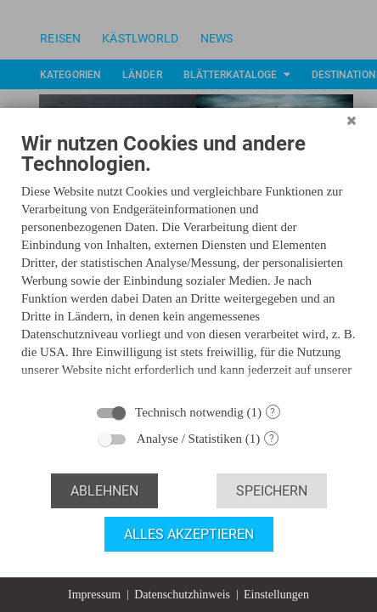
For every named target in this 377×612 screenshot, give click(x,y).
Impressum (94, 594)
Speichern (271, 491)
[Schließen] (351, 135)
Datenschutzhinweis (182, 594)
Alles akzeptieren (189, 534)
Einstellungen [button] (276, 594)
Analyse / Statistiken (189, 438)
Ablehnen (104, 491)
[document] (188, 269)
